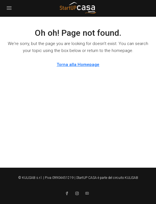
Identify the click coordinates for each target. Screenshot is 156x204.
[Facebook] (68, 194)
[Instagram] (78, 194)
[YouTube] (88, 194)
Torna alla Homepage (78, 64)
